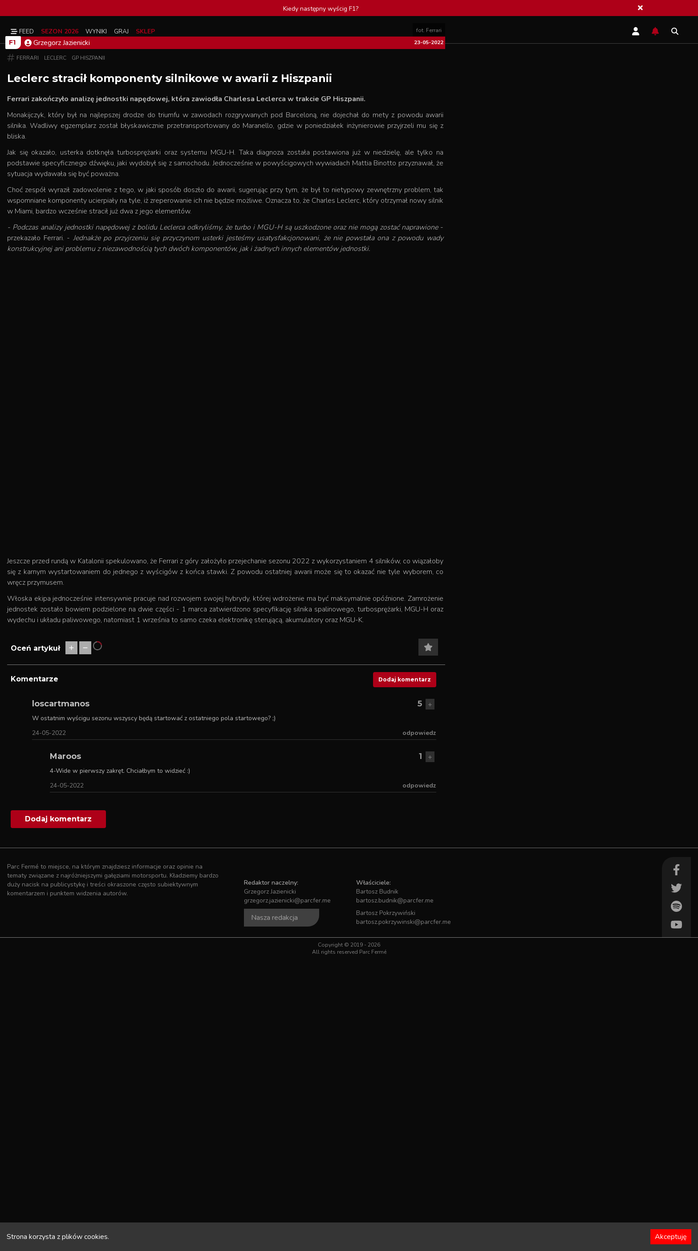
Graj (121, 31)
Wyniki (96, 31)
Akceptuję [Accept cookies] (671, 1237)
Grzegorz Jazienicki (57, 335)
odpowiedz (419, 1025)
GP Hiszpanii (88, 349)
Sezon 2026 (59, 31)
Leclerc (55, 349)
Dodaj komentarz (404, 971)
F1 (12, 334)
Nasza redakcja (274, 1209)
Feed (22, 31)
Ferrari (27, 349)
